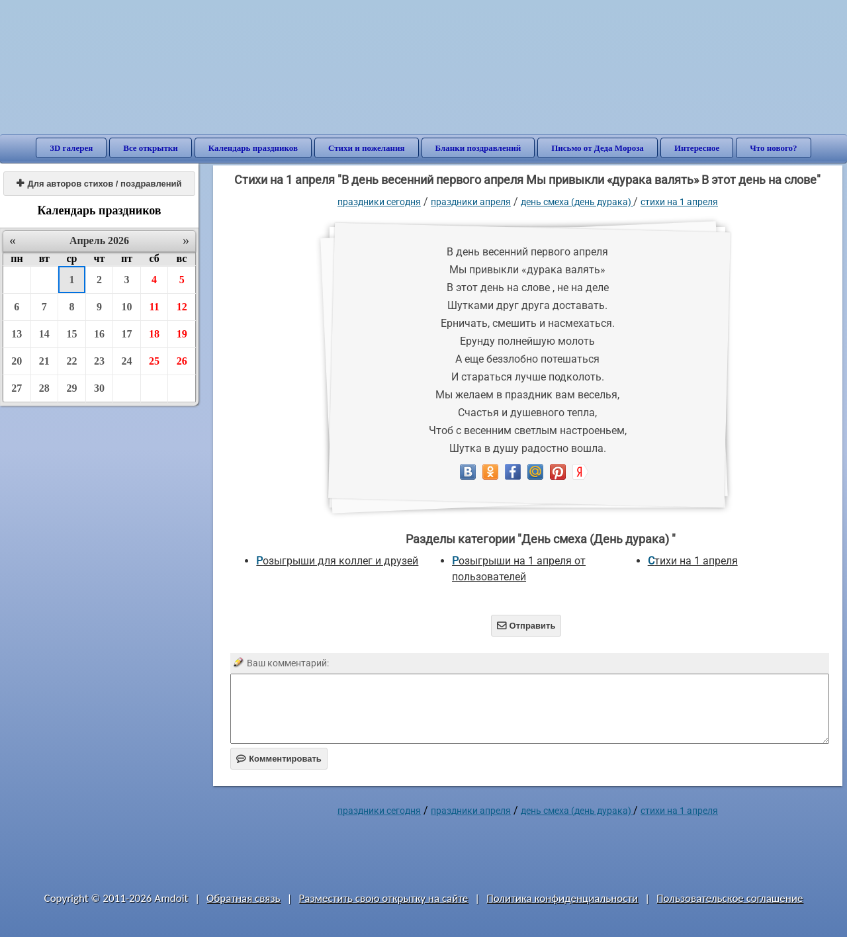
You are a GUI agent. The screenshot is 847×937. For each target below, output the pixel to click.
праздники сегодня (379, 202)
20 (16, 361)
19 (182, 333)
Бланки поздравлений (478, 148)
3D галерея (71, 148)
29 (71, 388)
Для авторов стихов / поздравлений (99, 184)
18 (154, 333)
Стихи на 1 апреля (679, 202)
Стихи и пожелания (366, 148)
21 (44, 361)
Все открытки (150, 148)
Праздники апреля (471, 202)
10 (127, 306)
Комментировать (279, 759)
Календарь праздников (253, 148)
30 (99, 388)
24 (127, 361)
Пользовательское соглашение (729, 898)
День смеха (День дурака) (577, 202)
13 (16, 333)
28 (44, 388)
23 (99, 361)
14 (44, 333)
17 (127, 333)
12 (182, 306)
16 (99, 333)
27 (16, 388)
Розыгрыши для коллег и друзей (337, 561)
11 (154, 306)
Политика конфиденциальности (562, 898)
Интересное (696, 148)
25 (154, 361)
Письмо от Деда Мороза (597, 148)
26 (182, 361)
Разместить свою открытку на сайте (383, 898)
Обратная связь (243, 898)
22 (71, 361)
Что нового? (773, 148)
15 (71, 333)
